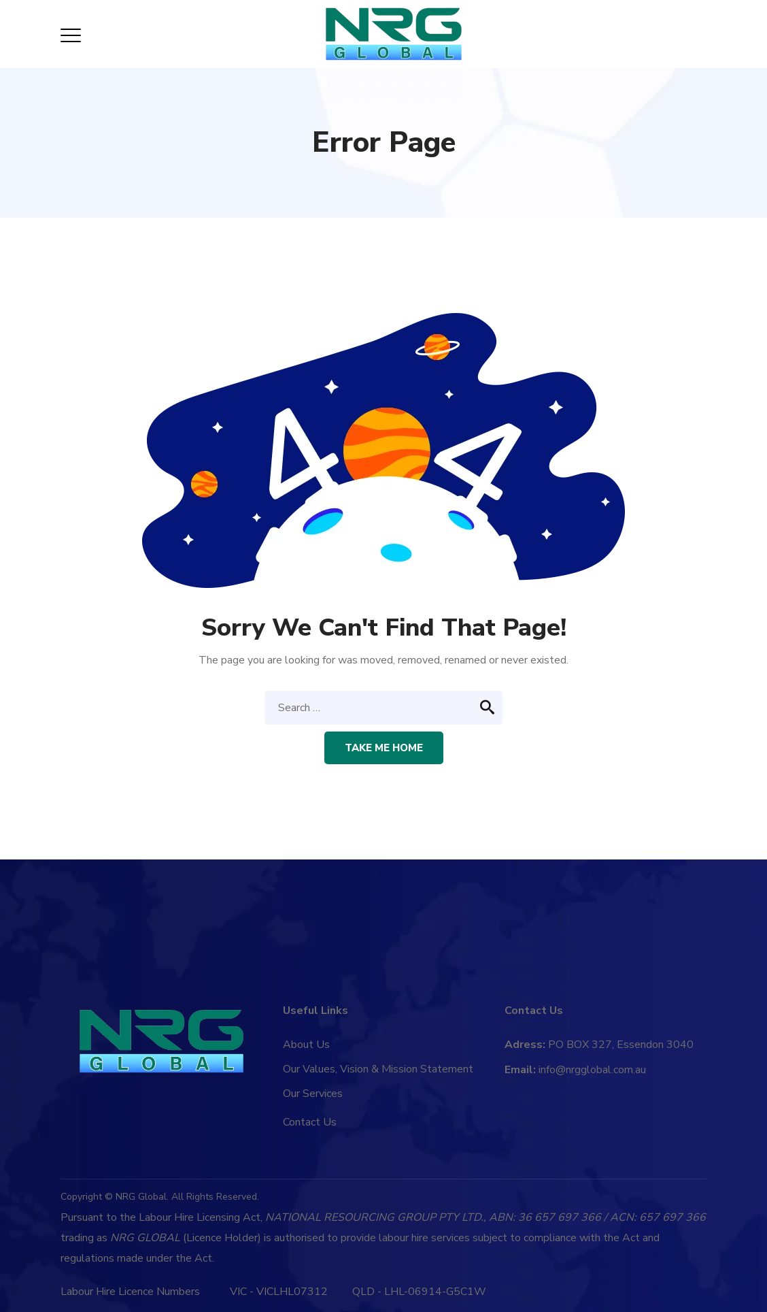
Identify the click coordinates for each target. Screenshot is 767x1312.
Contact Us (310, 1122)
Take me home (384, 748)
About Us (306, 1044)
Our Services (313, 1093)
